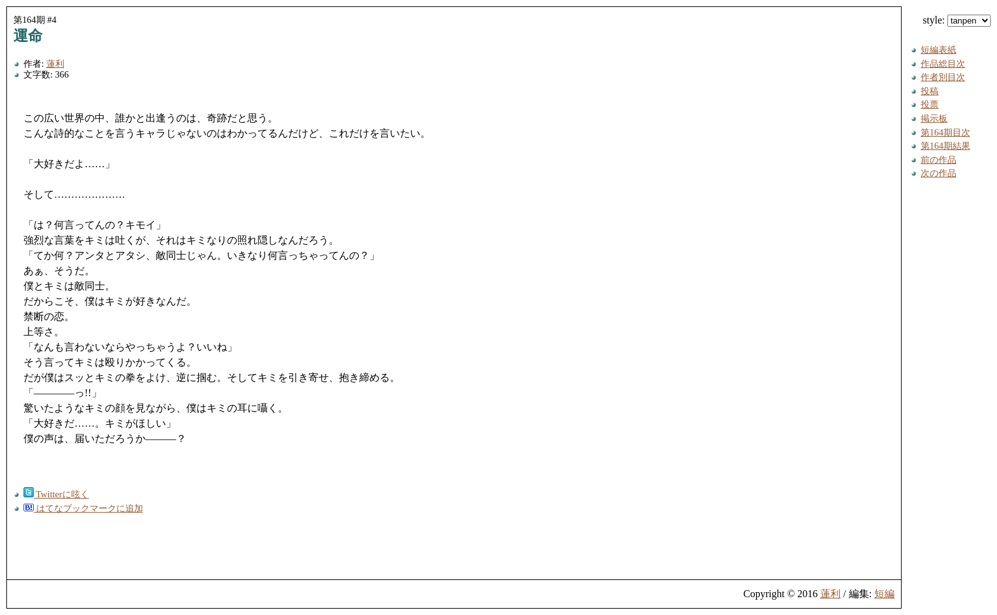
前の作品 (938, 160)
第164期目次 (945, 132)
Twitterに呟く (56, 494)
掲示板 (934, 118)
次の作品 (938, 173)
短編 (884, 593)
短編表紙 (938, 50)
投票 (930, 104)
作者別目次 (943, 77)
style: (957, 20)
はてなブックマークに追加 (83, 508)
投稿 (930, 91)
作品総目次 (943, 64)
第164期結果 (945, 146)
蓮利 (55, 64)
